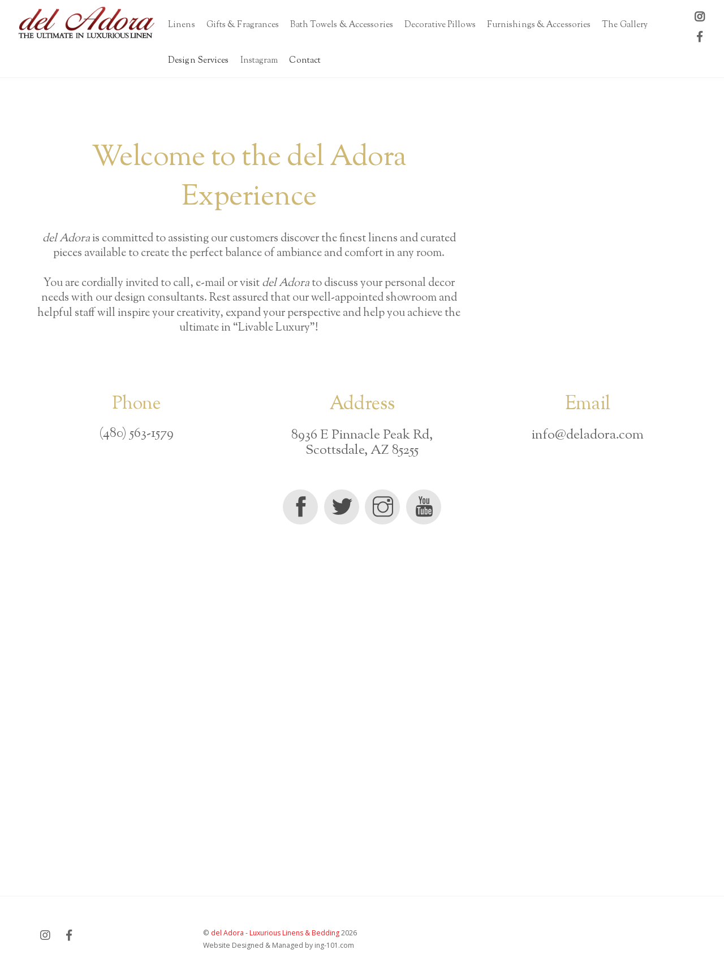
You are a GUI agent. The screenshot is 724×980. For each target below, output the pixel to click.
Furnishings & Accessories (539, 25)
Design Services (198, 61)
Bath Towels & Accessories (341, 25)
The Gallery (625, 25)
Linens (181, 25)
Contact (305, 61)
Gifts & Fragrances (242, 25)
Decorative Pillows (440, 25)
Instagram (259, 61)
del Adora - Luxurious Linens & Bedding (275, 933)
